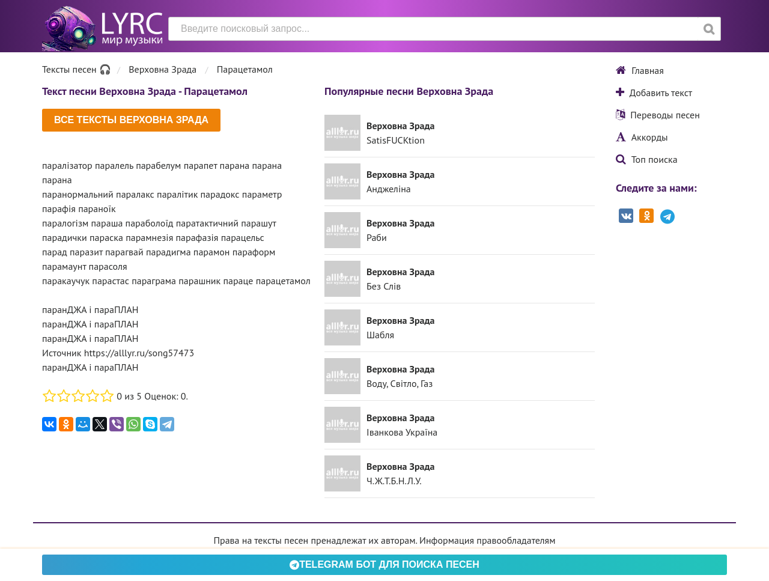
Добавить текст (654, 93)
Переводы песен (658, 115)
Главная (640, 70)
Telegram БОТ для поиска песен (384, 564)
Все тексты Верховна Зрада (131, 120)
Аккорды (642, 137)
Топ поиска (647, 159)
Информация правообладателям (487, 540)
